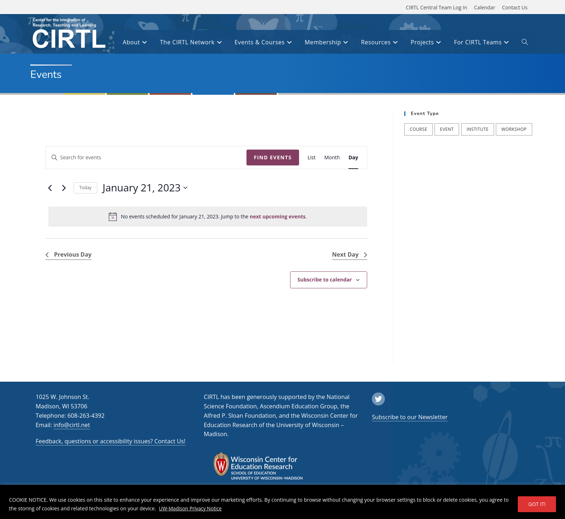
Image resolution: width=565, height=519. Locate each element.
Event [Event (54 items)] (447, 129)
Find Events (273, 157)
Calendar (484, 7)
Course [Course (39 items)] (418, 129)
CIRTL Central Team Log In (436, 7)
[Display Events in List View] (312, 157)
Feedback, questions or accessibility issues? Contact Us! (111, 441)
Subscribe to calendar (325, 279)
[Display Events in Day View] (353, 157)
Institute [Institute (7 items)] (478, 129)
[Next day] (63, 187)
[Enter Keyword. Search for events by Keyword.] (146, 157)
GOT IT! (537, 504)
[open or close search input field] (524, 43)
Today (85, 188)
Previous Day (68, 254)
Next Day (349, 254)
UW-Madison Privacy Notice (191, 508)
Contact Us (515, 7)
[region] (282, 502)
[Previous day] (49, 187)
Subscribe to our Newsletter (410, 417)
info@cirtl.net (72, 425)
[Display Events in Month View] (332, 157)
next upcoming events (278, 216)
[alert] (207, 217)
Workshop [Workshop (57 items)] (513, 129)
